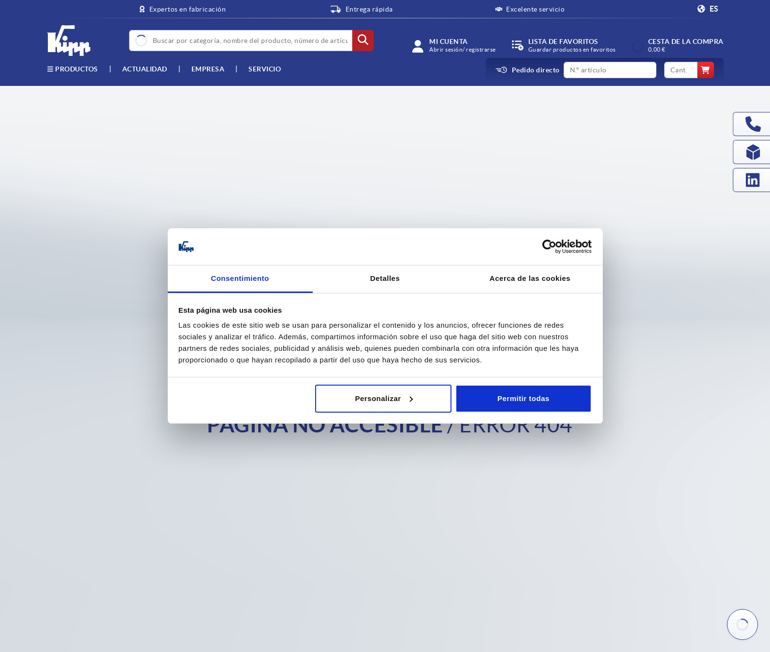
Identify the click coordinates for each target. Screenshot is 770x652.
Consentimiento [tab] (240, 278)
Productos (72, 69)
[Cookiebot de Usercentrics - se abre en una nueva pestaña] (549, 246)
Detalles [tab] (385, 278)
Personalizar (383, 398)
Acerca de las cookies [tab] (530, 278)
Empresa (208, 69)
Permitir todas (523, 398)
